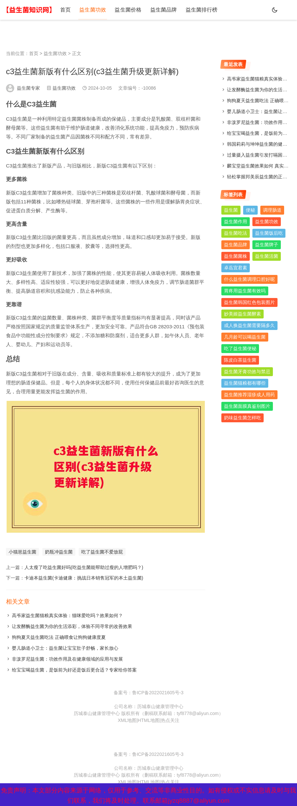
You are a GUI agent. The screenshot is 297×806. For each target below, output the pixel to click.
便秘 (250, 210)
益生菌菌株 (235, 256)
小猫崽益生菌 (22, 551)
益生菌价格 (122, 10)
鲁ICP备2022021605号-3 (158, 692)
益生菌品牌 (155, 10)
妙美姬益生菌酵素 (242, 313)
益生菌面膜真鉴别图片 (247, 406)
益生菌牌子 (266, 244)
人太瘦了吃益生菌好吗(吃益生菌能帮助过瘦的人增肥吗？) (83, 567)
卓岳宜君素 (235, 267)
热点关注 (170, 720)
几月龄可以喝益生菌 (245, 337)
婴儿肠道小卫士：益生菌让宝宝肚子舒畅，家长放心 (65, 648)
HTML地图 (149, 720)
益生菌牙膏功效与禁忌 (247, 371)
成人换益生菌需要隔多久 (249, 325)
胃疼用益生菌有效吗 (245, 290)
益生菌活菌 (266, 256)
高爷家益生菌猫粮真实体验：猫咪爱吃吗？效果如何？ (67, 615)
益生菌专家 (28, 88)
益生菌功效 (89, 10)
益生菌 (231, 210)
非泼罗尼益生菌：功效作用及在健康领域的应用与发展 (67, 659)
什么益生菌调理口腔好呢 (249, 279)
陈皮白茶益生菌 (240, 360)
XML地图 (127, 720)
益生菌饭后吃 (269, 233)
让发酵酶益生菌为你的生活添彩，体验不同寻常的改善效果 (72, 626)
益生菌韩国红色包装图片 (249, 302)
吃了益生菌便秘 (240, 348)
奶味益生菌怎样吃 (242, 417)
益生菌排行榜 (191, 10)
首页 (64, 10)
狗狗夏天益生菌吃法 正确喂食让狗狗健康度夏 (59, 637)
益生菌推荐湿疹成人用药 (249, 394)
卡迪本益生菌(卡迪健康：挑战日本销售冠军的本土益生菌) (83, 578)
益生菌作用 (235, 221)
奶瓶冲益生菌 (59, 551)
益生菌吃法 (235, 233)
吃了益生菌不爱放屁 (102, 551)
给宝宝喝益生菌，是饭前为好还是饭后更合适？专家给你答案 (74, 669)
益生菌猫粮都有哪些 (245, 383)
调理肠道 (272, 210)
